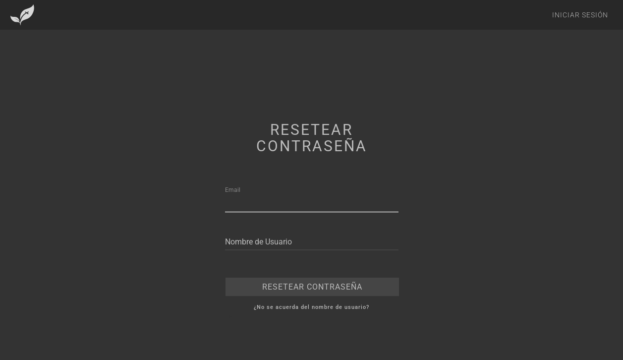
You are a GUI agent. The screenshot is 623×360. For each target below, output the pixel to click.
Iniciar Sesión (580, 15)
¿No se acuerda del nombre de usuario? (311, 307)
